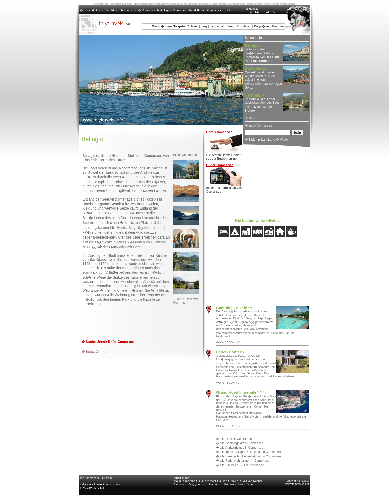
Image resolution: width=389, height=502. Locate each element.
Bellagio (165, 10)
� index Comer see (258, 125)
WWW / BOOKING (228, 342)
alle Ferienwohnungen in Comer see (244, 460)
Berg (204, 26)
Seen (230, 26)
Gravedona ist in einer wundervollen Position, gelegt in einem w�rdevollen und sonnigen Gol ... (263, 78)
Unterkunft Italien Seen (238, 484)
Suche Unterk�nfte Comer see (110, 342)
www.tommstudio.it (297, 483)
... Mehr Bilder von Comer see (185, 301)
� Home (86, 10)
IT (247, 11)
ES (268, 11)
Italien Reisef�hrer (107, 10)
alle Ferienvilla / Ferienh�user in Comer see (250, 456)
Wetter (284, 139)
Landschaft (217, 26)
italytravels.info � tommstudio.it (100, 484)
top (82, 477)
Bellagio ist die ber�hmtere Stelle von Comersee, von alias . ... (262, 53)
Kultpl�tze (261, 26)
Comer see (149, 10)
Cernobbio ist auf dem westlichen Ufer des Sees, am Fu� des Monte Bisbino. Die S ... (263, 107)
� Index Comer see (98, 351)
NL (273, 11)
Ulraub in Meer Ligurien (212, 480)
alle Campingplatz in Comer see (242, 443)
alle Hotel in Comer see (236, 439)
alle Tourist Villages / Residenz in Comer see (250, 452)
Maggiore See (198, 484)
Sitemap (107, 477)
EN (252, 11)
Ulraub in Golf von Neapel (246, 480)
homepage (93, 477)
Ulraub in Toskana (184, 480)
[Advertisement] (142, 323)
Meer (194, 26)
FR (262, 11)
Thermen (277, 26)
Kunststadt (244, 26)
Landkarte (268, 139)
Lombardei (130, 10)
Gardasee (215, 484)
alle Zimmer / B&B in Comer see (242, 465)
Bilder (253, 139)
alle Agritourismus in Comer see (241, 447)
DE (257, 11)
